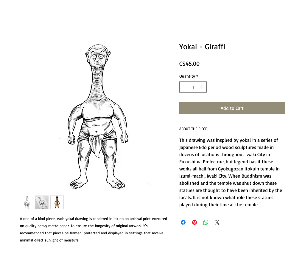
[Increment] (202, 87)
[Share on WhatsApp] (205, 222)
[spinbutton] (193, 87)
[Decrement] (184, 87)
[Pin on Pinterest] (194, 222)
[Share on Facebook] (183, 222)
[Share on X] (217, 222)
